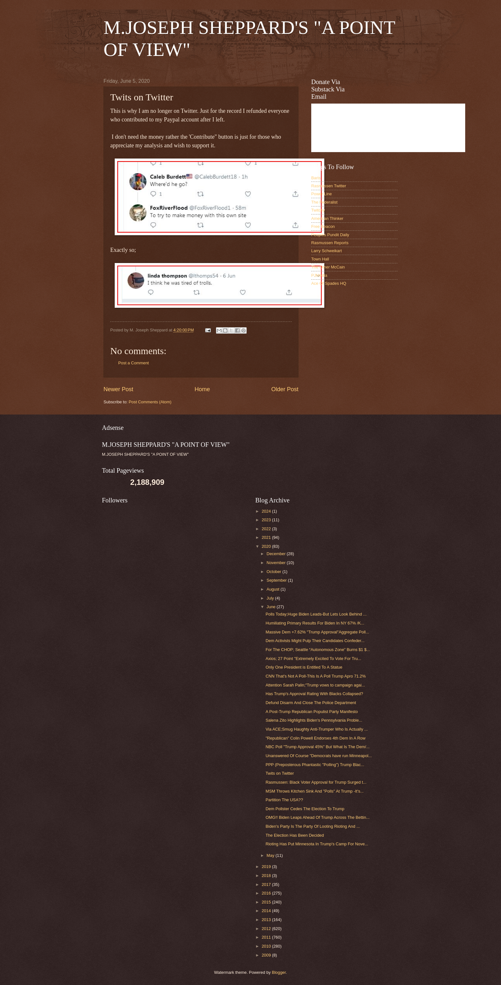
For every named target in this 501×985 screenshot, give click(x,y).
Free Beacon (323, 226)
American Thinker (327, 218)
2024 (267, 511)
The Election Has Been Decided (295, 835)
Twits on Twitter (280, 773)
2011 (267, 937)
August (273, 589)
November (276, 562)
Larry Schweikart (326, 250)
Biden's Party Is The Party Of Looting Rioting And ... (313, 826)
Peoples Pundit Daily (330, 234)
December (276, 553)
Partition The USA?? (284, 799)
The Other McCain (328, 267)
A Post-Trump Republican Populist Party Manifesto (312, 711)
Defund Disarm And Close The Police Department (311, 702)
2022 (267, 528)
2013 (267, 919)
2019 (267, 866)
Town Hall (320, 259)
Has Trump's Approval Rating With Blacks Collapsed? (314, 693)
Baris (315, 177)
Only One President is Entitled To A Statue (304, 667)
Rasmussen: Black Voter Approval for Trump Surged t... (316, 782)
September (277, 580)
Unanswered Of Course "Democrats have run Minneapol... (319, 755)
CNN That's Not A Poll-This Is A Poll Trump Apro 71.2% (316, 676)
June (271, 606)
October (274, 571)
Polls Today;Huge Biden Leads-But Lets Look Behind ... (316, 614)
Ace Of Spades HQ (328, 283)
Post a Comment (133, 363)
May (270, 855)
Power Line (321, 193)
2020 (267, 546)
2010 (267, 946)
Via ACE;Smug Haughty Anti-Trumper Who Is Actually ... (317, 729)
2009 (267, 955)
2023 (267, 519)
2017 (267, 884)
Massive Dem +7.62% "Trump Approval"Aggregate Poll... (317, 632)
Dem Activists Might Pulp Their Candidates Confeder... (315, 640)
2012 (267, 928)
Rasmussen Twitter (328, 185)
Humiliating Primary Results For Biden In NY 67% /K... (315, 623)
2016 (267, 893)
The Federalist (324, 202)
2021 (267, 537)
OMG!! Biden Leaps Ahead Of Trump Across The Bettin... (317, 817)
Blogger (279, 972)
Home (202, 389)
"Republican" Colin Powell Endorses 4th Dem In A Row (316, 738)
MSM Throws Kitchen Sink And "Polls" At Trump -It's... (315, 791)
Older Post (284, 389)
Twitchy (318, 210)
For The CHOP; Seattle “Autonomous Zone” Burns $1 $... (318, 649)
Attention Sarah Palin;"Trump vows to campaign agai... (315, 685)
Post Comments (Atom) (150, 401)
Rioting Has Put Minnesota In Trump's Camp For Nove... (317, 844)
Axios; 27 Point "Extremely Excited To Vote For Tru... (313, 658)
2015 (267, 902)
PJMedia (319, 275)
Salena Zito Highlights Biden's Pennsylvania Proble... (314, 720)
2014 (267, 910)
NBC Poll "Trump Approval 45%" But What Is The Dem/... (317, 746)
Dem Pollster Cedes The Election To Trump (305, 808)
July (270, 598)
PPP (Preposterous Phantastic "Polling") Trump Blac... (315, 764)
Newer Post (118, 389)
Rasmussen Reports (330, 242)
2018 (267, 875)
